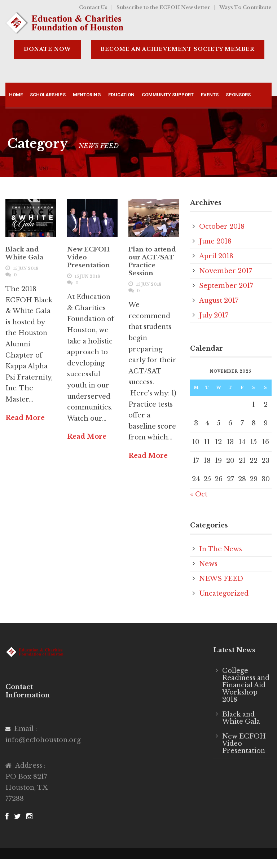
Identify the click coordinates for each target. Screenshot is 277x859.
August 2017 (218, 300)
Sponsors (238, 94)
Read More (25, 418)
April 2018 (216, 256)
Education (121, 94)
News (208, 564)
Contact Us (93, 7)
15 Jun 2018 (26, 268)
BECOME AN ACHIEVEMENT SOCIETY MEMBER (178, 49)
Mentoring (87, 94)
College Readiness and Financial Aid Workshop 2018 (245, 685)
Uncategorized (224, 593)
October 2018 (222, 227)
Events (210, 94)
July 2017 (213, 315)
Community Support (168, 94)
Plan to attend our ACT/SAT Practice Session (152, 261)
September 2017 (226, 286)
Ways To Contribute (245, 7)
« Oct (198, 494)
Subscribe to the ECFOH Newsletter (163, 7)
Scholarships (48, 94)
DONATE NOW (47, 49)
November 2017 (225, 271)
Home (16, 94)
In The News (220, 549)
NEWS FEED (221, 579)
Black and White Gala (24, 253)
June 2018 (215, 241)
